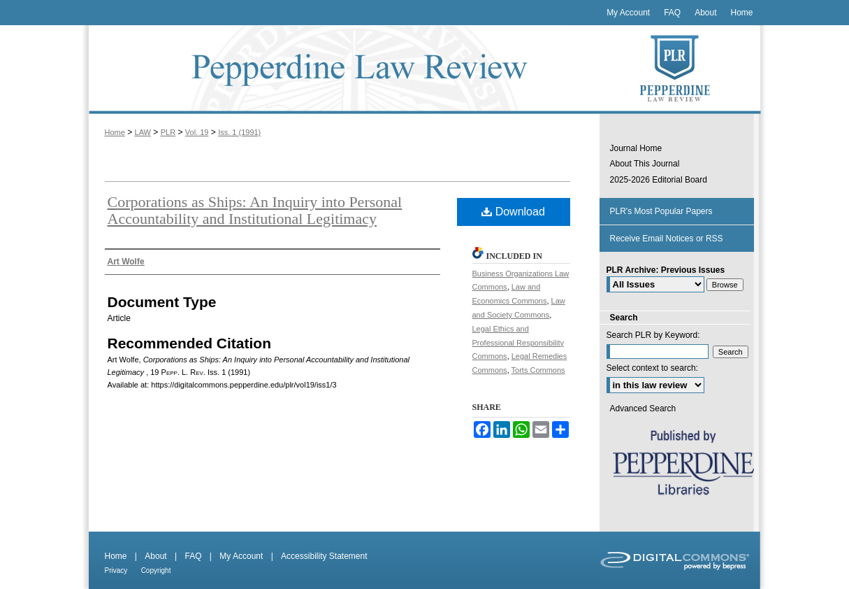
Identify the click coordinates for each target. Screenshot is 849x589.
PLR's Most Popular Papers (661, 211)
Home (115, 132)
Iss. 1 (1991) (239, 132)
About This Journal (645, 164)
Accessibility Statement (324, 556)
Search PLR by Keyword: (653, 335)
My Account (241, 556)
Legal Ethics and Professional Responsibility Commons (518, 343)
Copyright (156, 570)
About (155, 556)
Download (513, 212)
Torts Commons (538, 370)
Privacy (116, 570)
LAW (143, 132)
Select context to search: (652, 368)
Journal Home (636, 148)
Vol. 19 (197, 132)
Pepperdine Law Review (341, 69)
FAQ (192, 556)
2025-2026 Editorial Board (658, 180)
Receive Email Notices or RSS (666, 238)
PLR (168, 132)
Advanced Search (643, 408)
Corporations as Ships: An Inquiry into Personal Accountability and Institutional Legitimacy (255, 210)
